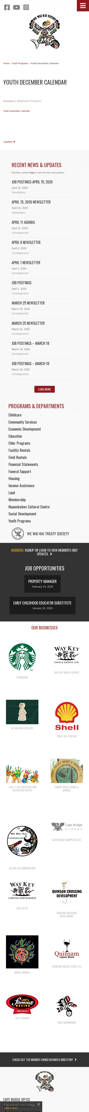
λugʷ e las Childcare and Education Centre (22, 788)
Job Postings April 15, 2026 (32, 182)
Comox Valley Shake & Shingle (67, 788)
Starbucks (22, 677)
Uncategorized (20, 232)
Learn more (10, 1108)
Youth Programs (20, 63)
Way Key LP (22, 908)
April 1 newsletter (26, 262)
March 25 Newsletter (28, 303)
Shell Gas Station (67, 736)
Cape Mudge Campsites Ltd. (66, 840)
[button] (83, 5)
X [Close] (39, 1104)
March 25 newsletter (28, 323)
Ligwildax (9, 141)
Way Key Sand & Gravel (66, 672)
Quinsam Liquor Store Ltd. (66, 966)
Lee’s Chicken (22, 1018)
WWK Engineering (66, 1022)
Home (6, 63)
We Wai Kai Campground (22, 868)
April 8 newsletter (26, 242)
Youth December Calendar (16, 111)
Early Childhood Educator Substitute (42, 603)
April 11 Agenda (23, 222)
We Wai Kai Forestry (22, 728)
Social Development (22, 513)
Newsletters (18, 192)
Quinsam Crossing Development (67, 914)
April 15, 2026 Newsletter (31, 202)
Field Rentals (17, 457)
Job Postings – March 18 (30, 343)
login (32, 172)
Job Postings (21, 282)
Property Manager (42, 581)
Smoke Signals (22, 972)
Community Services (22, 422)
